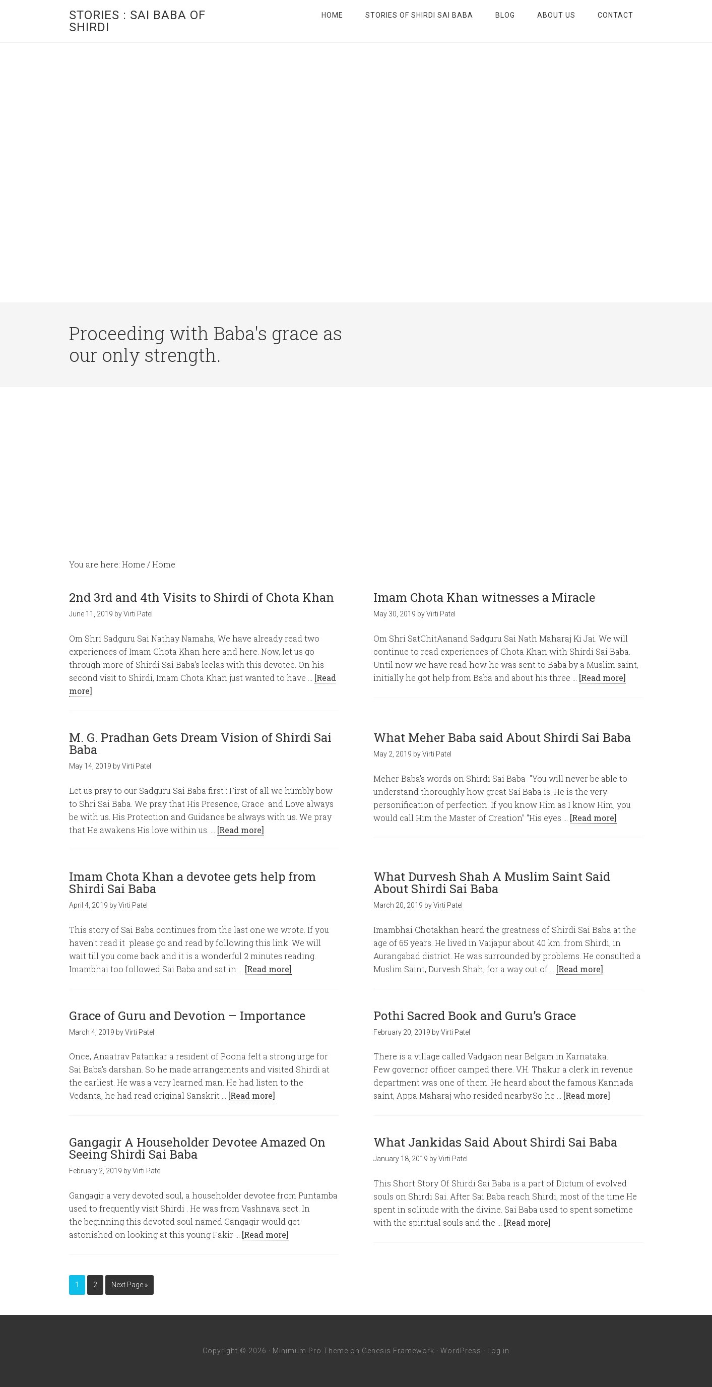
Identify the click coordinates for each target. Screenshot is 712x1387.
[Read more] (602, 677)
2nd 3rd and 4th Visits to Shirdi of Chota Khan (201, 597)
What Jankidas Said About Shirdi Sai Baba (495, 1142)
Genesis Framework (398, 1351)
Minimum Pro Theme (310, 1351)
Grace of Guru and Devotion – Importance (187, 1015)
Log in (498, 1351)
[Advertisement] (356, 462)
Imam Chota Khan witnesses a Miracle (484, 597)
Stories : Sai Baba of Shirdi (137, 21)
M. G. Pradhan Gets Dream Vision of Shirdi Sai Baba (200, 743)
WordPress (460, 1351)
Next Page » (129, 1285)
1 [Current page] (77, 1285)
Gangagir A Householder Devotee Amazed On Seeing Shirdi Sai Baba (197, 1148)
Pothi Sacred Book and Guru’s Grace (474, 1015)
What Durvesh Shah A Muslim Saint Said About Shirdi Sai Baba (491, 882)
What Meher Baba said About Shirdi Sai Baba (502, 737)
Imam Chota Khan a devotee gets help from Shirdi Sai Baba (192, 882)
